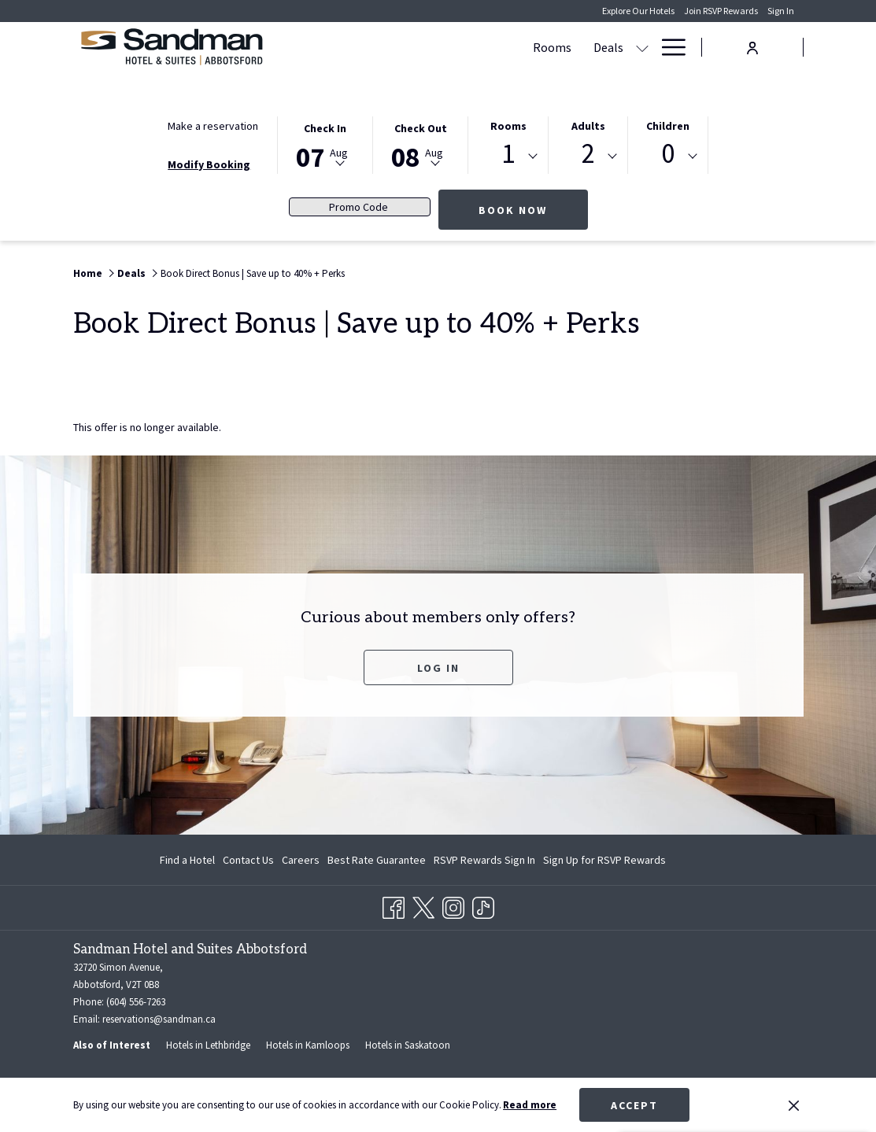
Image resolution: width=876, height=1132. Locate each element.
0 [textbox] (668, 154)
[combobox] (508, 156)
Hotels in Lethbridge (208, 1045)
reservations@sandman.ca (159, 1019)
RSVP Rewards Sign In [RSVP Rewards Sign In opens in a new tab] (484, 862)
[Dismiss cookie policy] (794, 1105)
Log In (465, 667)
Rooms (508, 126)
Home (87, 273)
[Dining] (621, 47)
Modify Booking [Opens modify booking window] (209, 164)
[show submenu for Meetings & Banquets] (585, 47)
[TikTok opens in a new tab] (483, 905)
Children (667, 126)
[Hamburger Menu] (668, 47)
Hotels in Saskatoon (407, 1045)
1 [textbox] (508, 154)
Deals (131, 273)
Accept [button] (634, 1105)
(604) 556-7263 (135, 1001)
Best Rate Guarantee (376, 860)
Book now (533, 209)
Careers (301, 860)
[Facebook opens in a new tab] (394, 905)
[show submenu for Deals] (433, 47)
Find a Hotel (187, 860)
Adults (588, 126)
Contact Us (248, 860)
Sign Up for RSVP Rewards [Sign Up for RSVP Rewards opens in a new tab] (604, 862)
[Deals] (399, 47)
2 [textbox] (588, 154)
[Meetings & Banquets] (509, 47)
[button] (325, 143)
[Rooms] (342, 47)
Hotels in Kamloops (307, 1045)
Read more (529, 1105)
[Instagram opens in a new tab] (453, 905)
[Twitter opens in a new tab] (423, 905)
